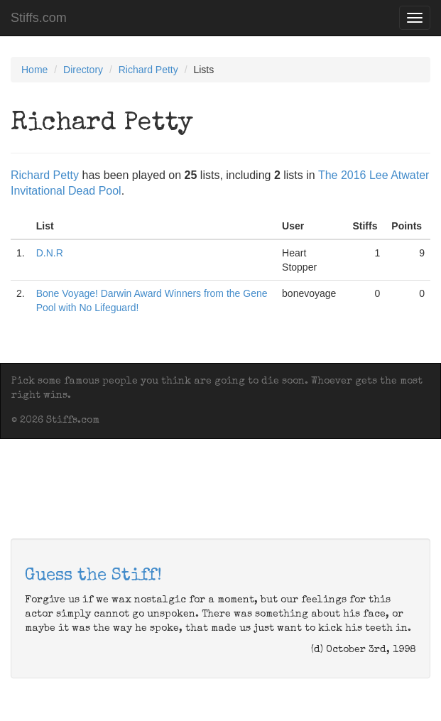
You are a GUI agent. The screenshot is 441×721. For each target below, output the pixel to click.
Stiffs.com (39, 18)
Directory (83, 69)
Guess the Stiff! (93, 576)
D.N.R (49, 253)
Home (34, 69)
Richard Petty (148, 69)
